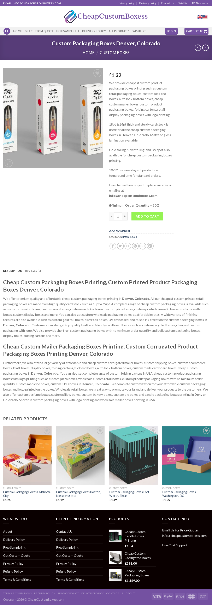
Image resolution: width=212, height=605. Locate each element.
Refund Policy (13, 571)
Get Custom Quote (39, 31)
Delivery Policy (148, 3)
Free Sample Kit (67, 31)
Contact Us (167, 3)
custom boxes (114, 52)
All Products (119, 31)
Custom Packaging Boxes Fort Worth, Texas (129, 494)
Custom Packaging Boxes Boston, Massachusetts (78, 494)
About (7, 531)
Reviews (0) (33, 270)
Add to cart (147, 216)
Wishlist (183, 3)
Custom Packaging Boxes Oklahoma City (27, 494)
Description (12, 270)
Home (17, 31)
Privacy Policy (127, 3)
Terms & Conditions (17, 579)
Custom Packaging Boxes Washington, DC (179, 494)
